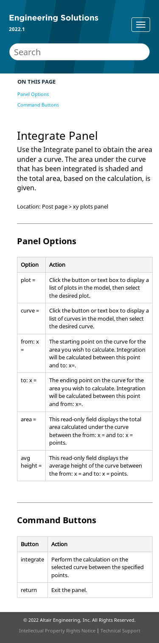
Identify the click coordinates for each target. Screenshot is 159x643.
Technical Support (120, 630)
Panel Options (33, 94)
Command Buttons (38, 105)
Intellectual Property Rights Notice (57, 630)
